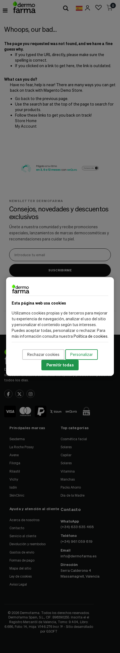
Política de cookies (91, 336)
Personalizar (81, 354)
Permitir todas (60, 365)
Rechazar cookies (43, 354)
